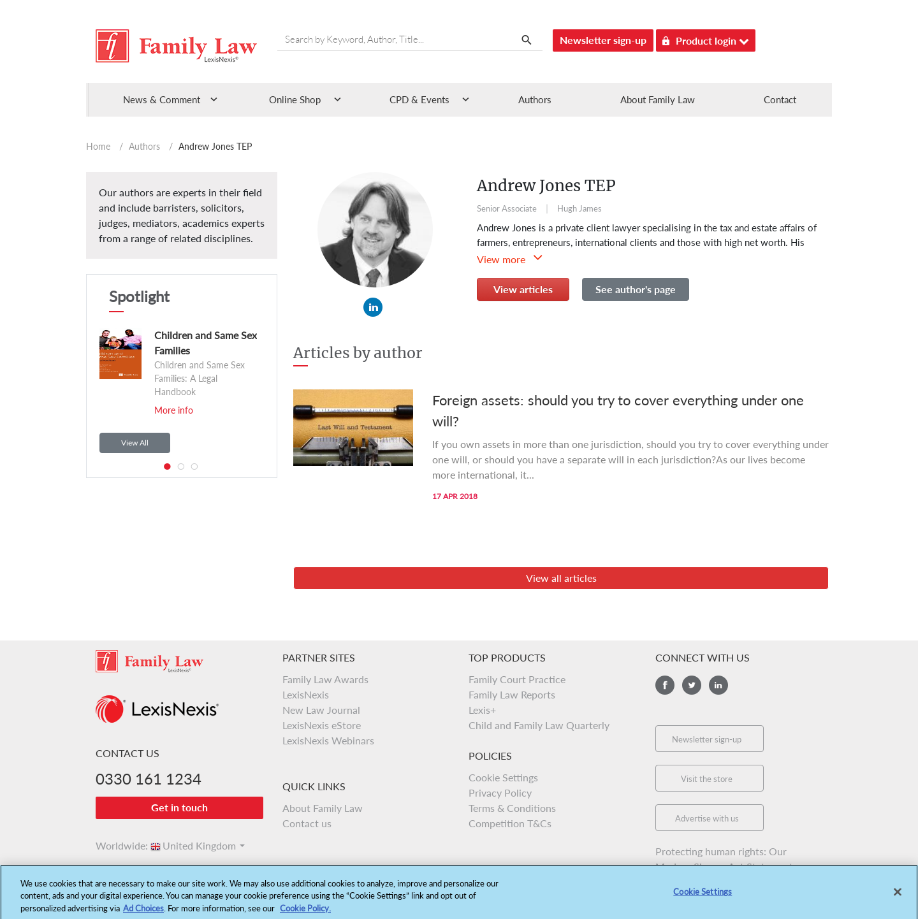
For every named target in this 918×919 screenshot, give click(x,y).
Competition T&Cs (510, 823)
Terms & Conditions (512, 808)
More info (173, 410)
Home (98, 146)
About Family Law (657, 99)
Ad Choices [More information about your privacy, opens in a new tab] (143, 913)
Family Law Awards (325, 679)
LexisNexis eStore (321, 725)
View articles (523, 289)
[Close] (898, 897)
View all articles (561, 578)
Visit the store (706, 779)
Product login (705, 39)
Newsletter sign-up (603, 40)
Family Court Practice (517, 679)
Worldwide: (116, 845)
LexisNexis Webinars (328, 740)
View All (135, 442)
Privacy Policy (500, 792)
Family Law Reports (512, 694)
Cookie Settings (503, 777)
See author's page (635, 289)
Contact (780, 99)
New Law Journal (321, 710)
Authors (534, 99)
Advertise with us (707, 818)
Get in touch (179, 807)
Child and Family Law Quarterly (539, 725)
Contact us (307, 823)
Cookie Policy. (305, 913)
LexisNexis (305, 694)
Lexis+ (482, 710)
